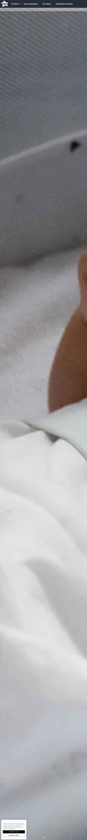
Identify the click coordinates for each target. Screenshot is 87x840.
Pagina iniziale (5, 9)
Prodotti (16, 4)
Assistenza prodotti (64, 4)
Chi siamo (46, 4)
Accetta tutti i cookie (13, 832)
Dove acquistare (31, 4)
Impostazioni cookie (14, 835)
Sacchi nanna (29, 9)
